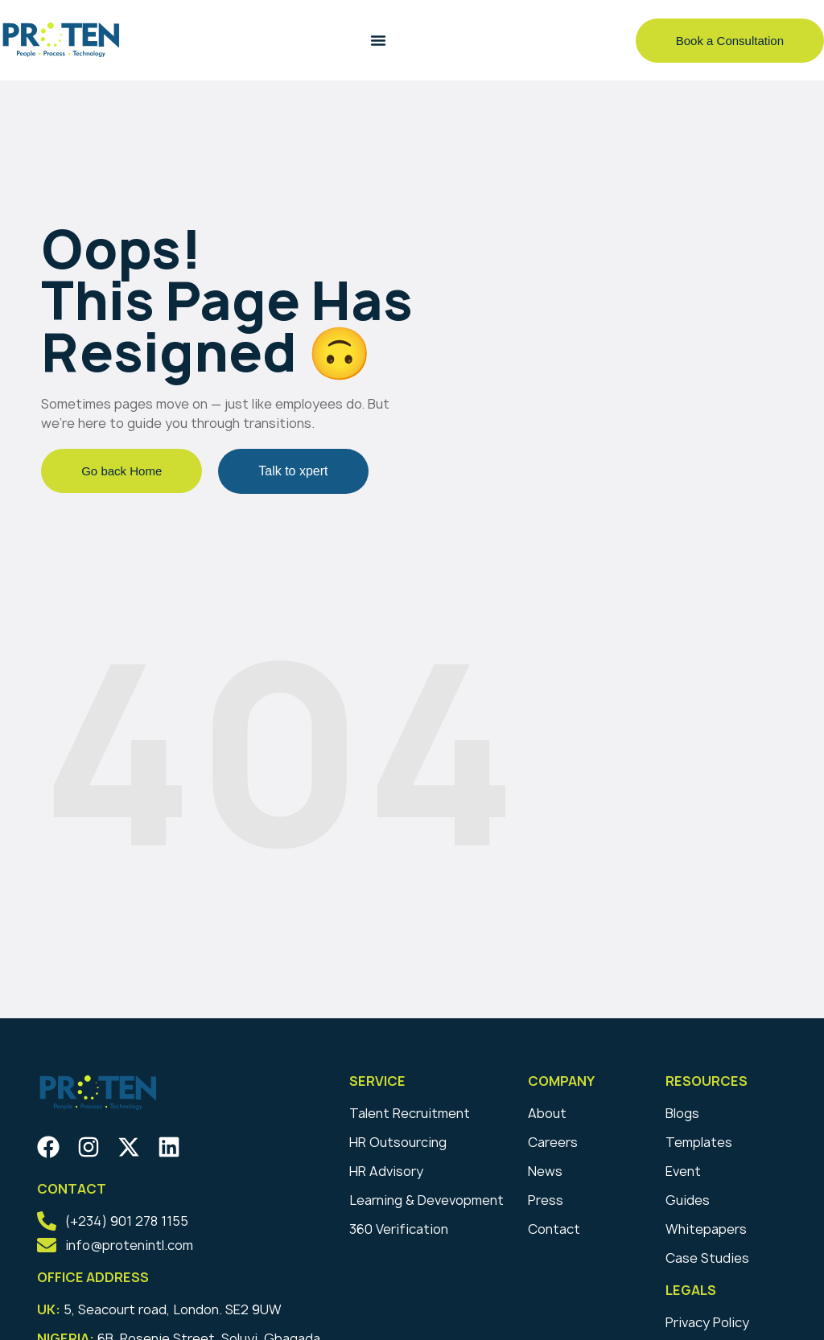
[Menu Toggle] (378, 40)
